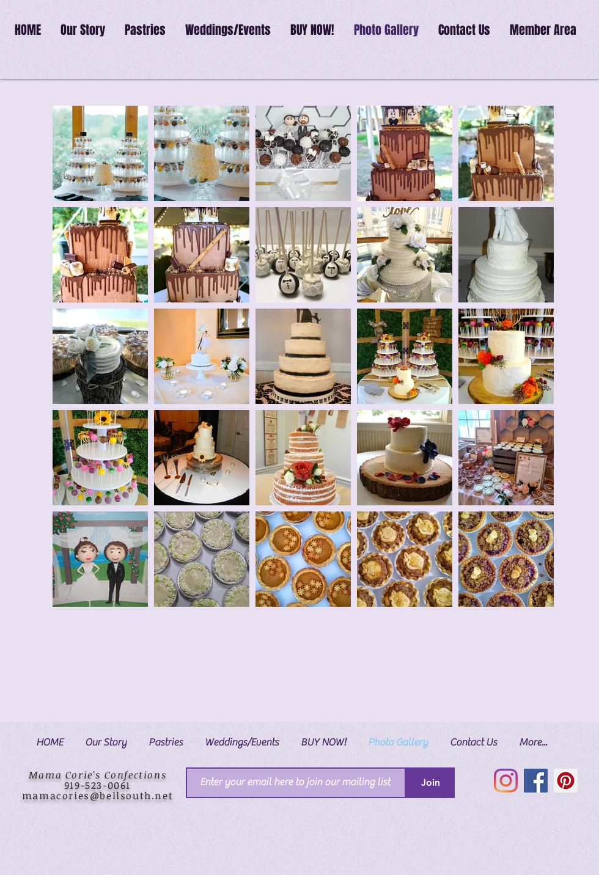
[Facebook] (536, 781)
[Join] (430, 782)
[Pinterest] (566, 781)
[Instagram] (506, 781)
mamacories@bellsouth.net (97, 795)
